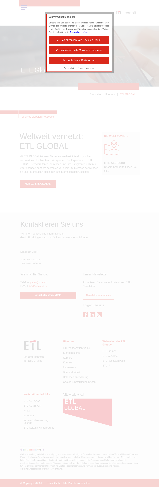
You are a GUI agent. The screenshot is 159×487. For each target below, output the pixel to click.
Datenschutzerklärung (79, 32)
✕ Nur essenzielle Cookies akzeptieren (79, 50)
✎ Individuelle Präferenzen (79, 60)
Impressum (89, 68)
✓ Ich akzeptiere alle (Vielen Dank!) (79, 40)
